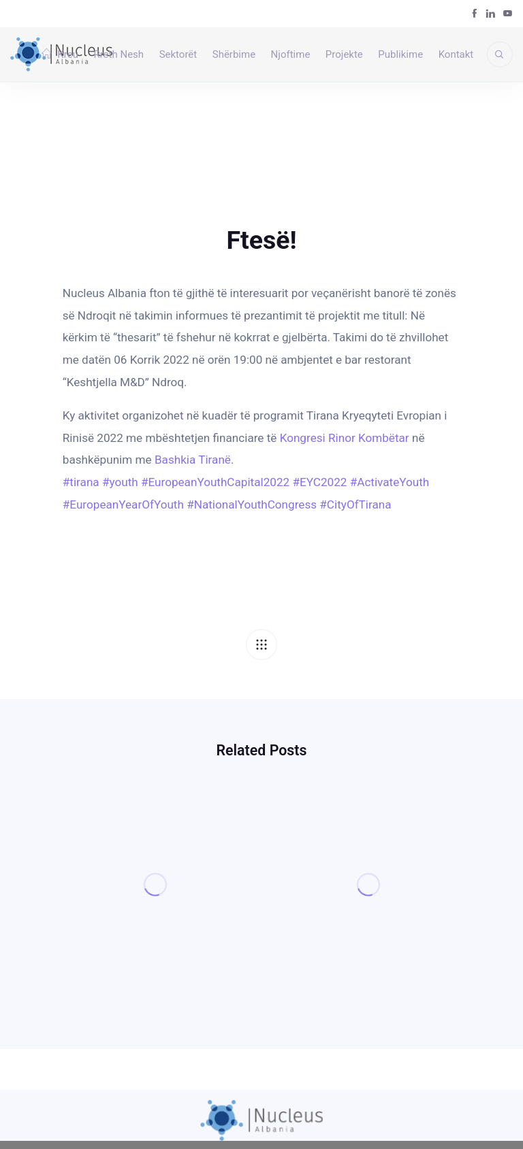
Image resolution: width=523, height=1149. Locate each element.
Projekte (344, 54)
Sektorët (178, 54)
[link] (344, 438)
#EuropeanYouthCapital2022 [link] (215, 482)
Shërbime (233, 54)
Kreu (59, 54)
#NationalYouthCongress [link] (252, 504)
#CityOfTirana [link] (355, 504)
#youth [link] (120, 482)
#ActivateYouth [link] (390, 482)
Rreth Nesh (118, 54)
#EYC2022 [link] (319, 482)
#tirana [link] (81, 482)
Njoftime (291, 54)
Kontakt (456, 54)
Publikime (400, 54)
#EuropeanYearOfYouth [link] (123, 504)
